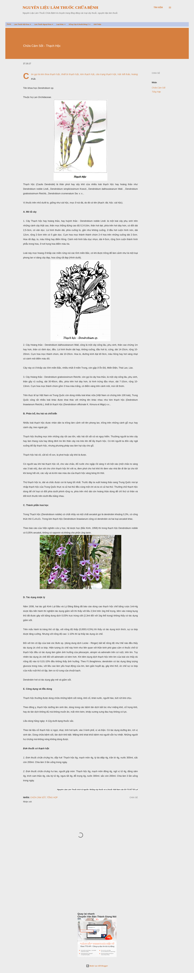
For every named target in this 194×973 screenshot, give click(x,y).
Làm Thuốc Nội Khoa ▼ (22, 24)
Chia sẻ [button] (156, 73)
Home (9, 24)
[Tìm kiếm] (158, 7)
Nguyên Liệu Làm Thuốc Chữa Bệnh (60, 7)
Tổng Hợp (156, 92)
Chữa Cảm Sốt (158, 88)
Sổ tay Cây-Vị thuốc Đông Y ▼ (80, 24)
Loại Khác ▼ (61, 24)
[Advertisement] (81, 894)
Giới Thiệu (97, 24)
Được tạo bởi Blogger (97, 966)
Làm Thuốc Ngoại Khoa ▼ (43, 24)
